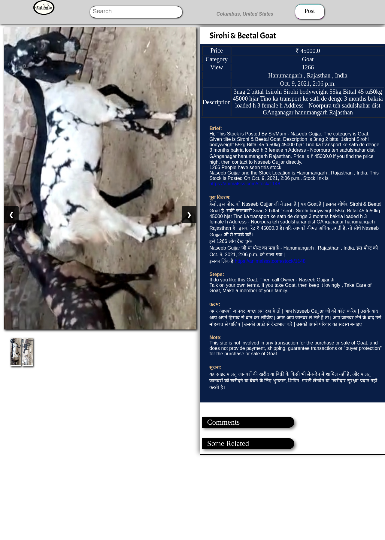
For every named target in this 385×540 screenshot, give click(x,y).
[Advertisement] (180, 497)
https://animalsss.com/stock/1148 (244, 183)
